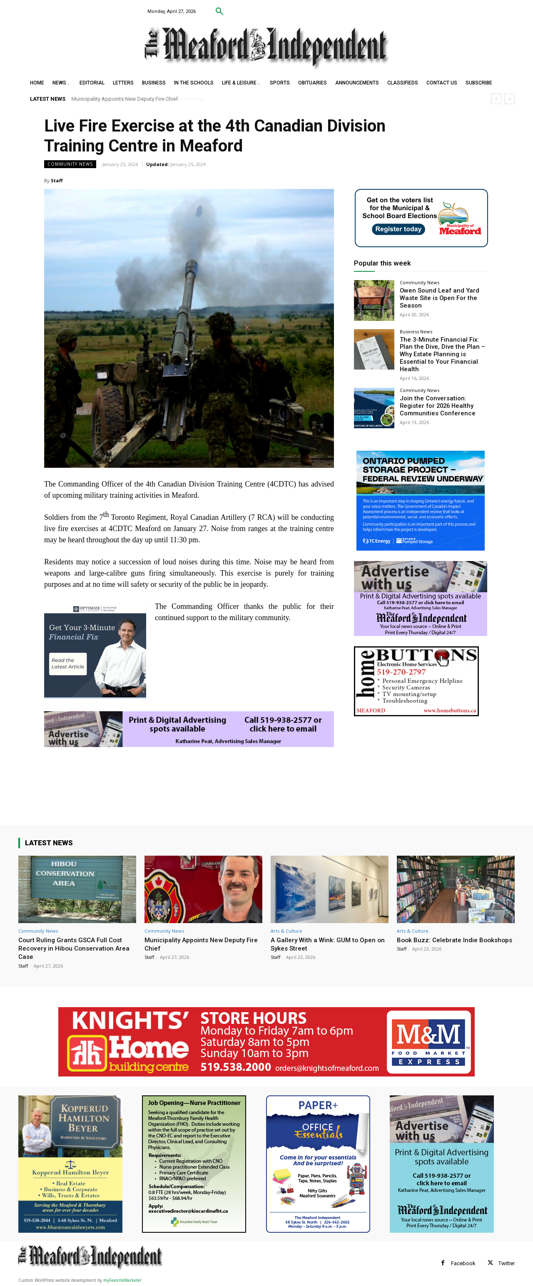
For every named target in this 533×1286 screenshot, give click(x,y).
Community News (70, 164)
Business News (416, 331)
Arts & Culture (286, 931)
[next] (509, 99)
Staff (57, 180)
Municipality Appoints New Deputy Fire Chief (125, 99)
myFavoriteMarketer (122, 1280)
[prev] (496, 99)
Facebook (463, 1263)
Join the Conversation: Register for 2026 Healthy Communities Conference (443, 396)
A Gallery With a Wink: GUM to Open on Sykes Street (327, 944)
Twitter (506, 1263)
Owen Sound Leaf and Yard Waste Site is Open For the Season (436, 297)
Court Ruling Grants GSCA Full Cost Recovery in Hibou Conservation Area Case (77, 948)
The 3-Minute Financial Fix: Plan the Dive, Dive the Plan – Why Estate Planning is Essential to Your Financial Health (443, 350)
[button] (219, 12)
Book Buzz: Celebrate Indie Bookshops (440, 944)
